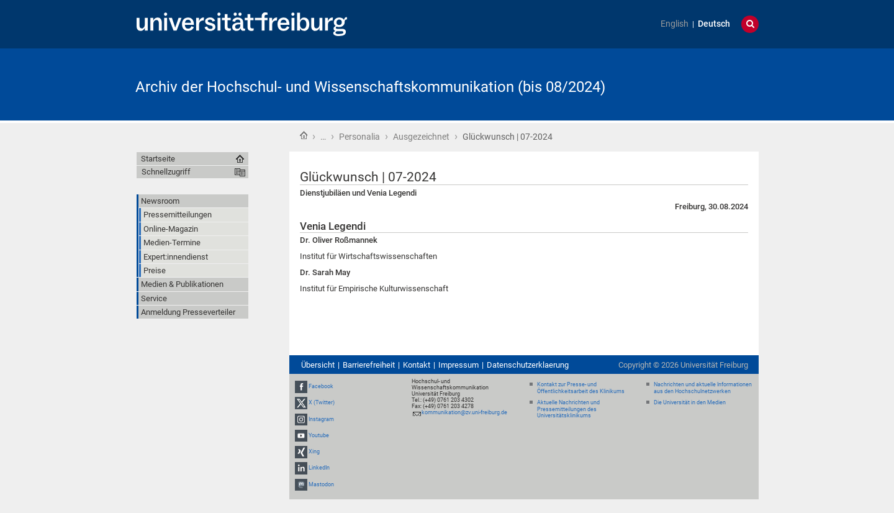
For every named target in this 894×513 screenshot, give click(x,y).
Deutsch (714, 24)
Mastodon (321, 484)
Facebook (321, 386)
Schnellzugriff (166, 171)
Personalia (359, 137)
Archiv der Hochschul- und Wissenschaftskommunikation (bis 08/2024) (370, 87)
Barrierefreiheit (369, 365)
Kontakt (416, 365)
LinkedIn (319, 468)
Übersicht (318, 365)
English (675, 24)
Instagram (321, 419)
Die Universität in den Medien (690, 402)
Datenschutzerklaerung (528, 365)
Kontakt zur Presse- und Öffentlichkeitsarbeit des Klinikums (581, 387)
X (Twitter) (322, 403)
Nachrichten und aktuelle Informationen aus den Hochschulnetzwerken (703, 387)
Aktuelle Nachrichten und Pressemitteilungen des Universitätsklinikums (568, 409)
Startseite (303, 135)
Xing (314, 451)
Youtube (319, 435)
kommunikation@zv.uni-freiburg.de (464, 412)
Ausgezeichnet (421, 137)
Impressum (458, 365)
